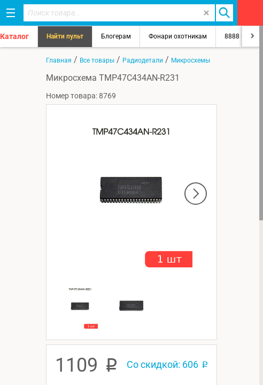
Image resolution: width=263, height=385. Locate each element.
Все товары (97, 60)
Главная (59, 60)
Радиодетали (142, 60)
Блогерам (116, 36)
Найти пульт (65, 36)
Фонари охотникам (178, 36)
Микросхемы (190, 60)
